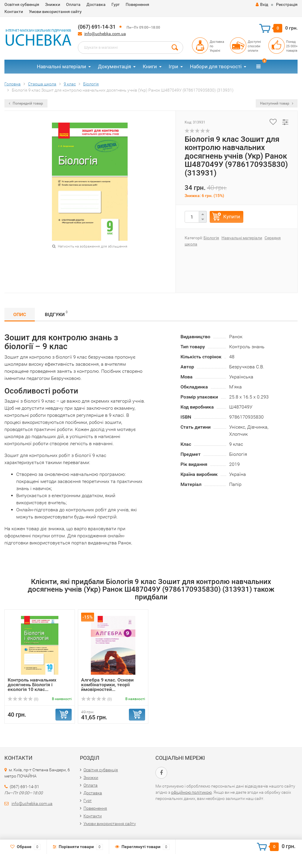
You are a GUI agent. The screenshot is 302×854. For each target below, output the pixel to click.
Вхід (262, 4)
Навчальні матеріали (61, 66)
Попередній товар (26, 103)
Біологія (211, 237)
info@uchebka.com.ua (105, 33)
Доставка (96, 4)
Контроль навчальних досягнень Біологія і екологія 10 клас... (32, 684)
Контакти (13, 11)
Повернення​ (137, 4)
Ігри (173, 66)
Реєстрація (287, 4)
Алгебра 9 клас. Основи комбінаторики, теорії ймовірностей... (107, 684)
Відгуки (56, 313)
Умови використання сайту (55, 11)
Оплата (73, 4)
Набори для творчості (216, 66)
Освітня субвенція (21, 4)
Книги (150, 66)
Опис (19, 314)
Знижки (52, 4)
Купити (231, 216)
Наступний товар (276, 103)
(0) (23, 699)
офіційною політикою (191, 792)
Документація (114, 66)
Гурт (115, 4)
